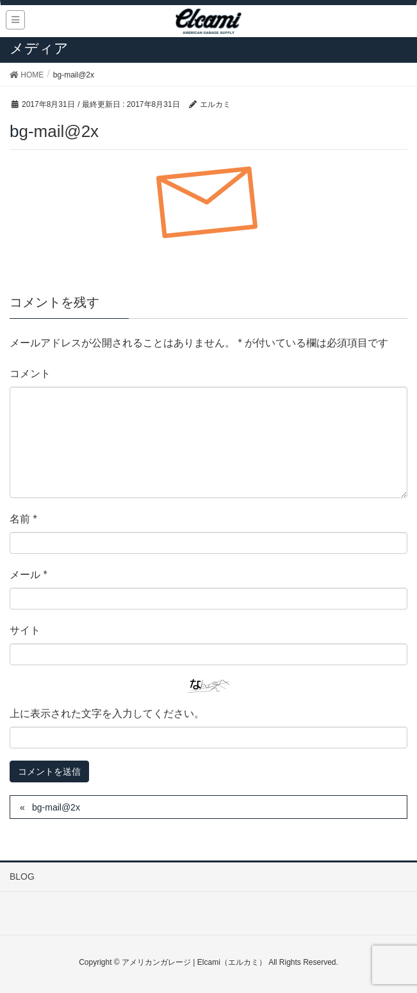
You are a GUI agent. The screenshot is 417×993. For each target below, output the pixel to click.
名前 (23, 518)
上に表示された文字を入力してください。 (107, 713)
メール (28, 574)
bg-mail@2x (56, 807)
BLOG (22, 876)
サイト (25, 630)
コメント (30, 373)
